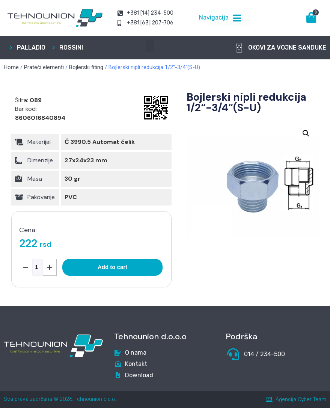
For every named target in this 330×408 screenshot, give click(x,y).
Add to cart (112, 267)
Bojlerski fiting (86, 67)
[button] (150, 45)
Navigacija (214, 17)
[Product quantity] (37, 267)
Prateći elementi (44, 67)
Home (11, 67)
